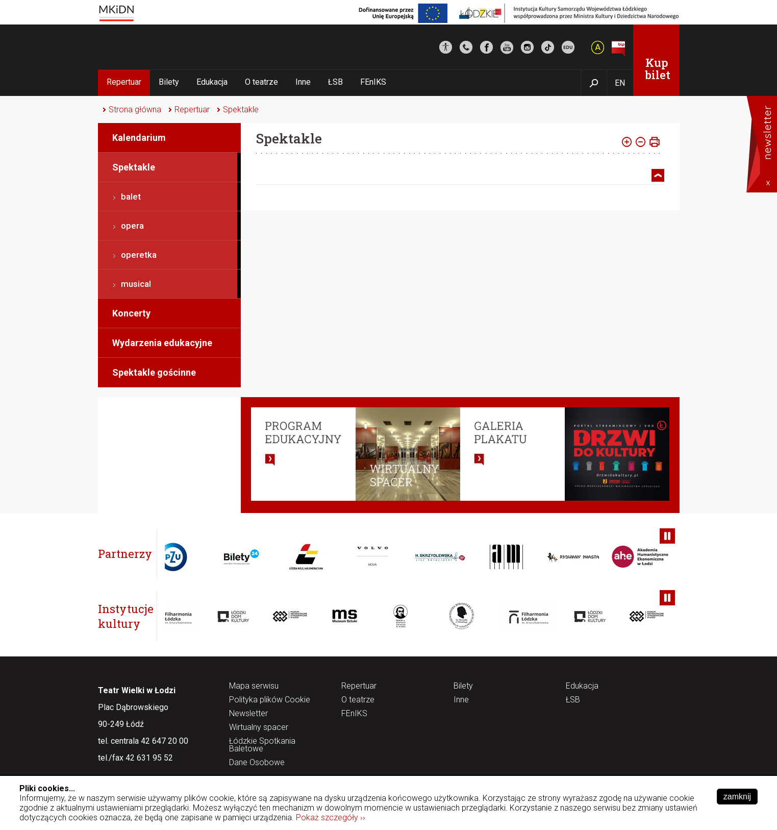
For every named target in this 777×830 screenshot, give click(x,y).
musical (136, 284)
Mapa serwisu (254, 686)
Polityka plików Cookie (269, 700)
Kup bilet (657, 68)
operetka (139, 255)
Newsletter (248, 714)
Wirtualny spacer (258, 727)
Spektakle (241, 109)
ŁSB (335, 82)
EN (620, 83)
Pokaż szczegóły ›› (330, 817)
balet (131, 196)
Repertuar (124, 82)
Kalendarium (139, 137)
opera (132, 226)
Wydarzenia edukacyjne (162, 342)
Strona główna (135, 109)
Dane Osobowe (257, 763)
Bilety (169, 82)
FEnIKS (373, 82)
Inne (303, 82)
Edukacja (212, 82)
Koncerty (131, 313)
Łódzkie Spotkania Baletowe (262, 745)
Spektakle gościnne (154, 372)
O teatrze (261, 82)
